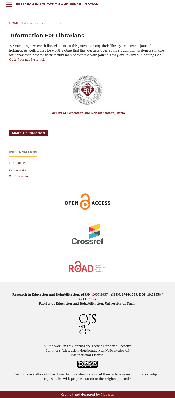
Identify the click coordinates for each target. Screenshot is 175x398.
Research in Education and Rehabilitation (57, 4)
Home (14, 23)
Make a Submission (28, 133)
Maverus (107, 394)
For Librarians (19, 176)
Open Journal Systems (26, 59)
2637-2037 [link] (100, 294)
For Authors (17, 169)
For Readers (17, 163)
